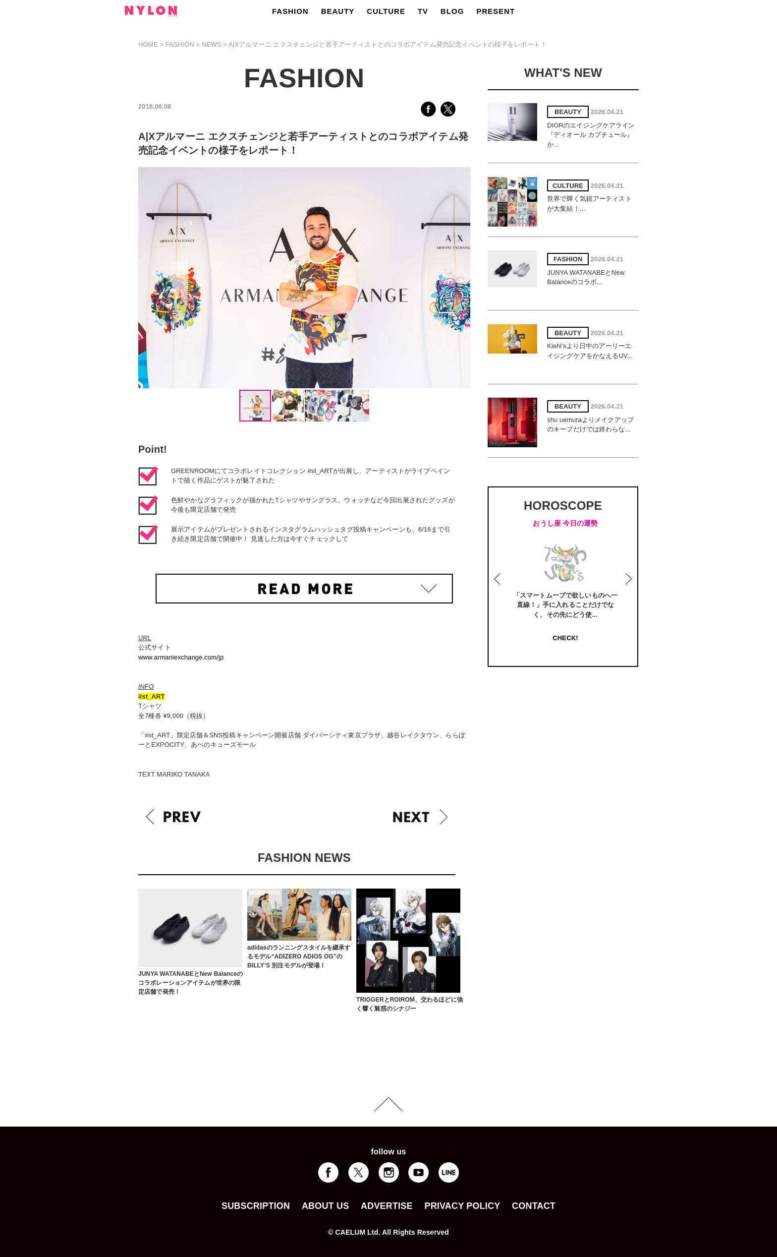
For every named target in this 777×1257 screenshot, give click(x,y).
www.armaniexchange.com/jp (180, 657)
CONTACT (533, 1206)
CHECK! (565, 638)
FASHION (290, 11)
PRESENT (495, 11)
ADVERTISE (387, 1206)
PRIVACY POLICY (462, 1206)
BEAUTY (338, 11)
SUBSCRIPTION (256, 1206)
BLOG (452, 11)
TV (423, 11)
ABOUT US (325, 1206)
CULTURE (386, 11)
